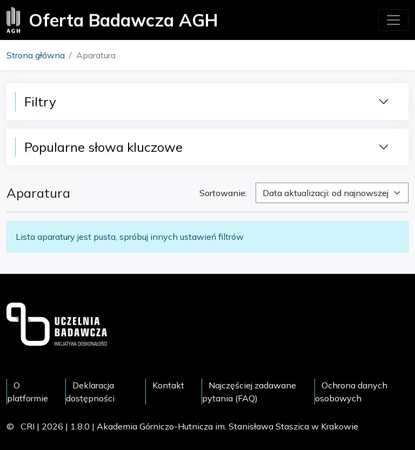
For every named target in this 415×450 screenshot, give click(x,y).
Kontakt (168, 385)
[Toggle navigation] (393, 20)
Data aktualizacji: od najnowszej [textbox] (326, 192)
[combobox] (332, 193)
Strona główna (35, 55)
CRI (28, 426)
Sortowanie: (223, 192)
